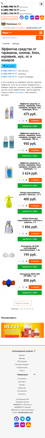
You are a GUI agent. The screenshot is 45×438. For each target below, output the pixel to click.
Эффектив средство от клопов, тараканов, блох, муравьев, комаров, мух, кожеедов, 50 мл (30, 106)
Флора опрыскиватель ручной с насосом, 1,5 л (30, 193)
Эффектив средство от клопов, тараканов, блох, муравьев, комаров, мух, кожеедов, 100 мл (30, 136)
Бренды (22, 358)
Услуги (22, 371)
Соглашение (22, 391)
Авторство (22, 388)
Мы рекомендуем (22, 364)
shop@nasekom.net (34, 27)
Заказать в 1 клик (29, 126)
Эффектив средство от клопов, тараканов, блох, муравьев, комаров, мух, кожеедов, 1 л (30, 166)
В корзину (35, 121)
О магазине (22, 379)
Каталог (22, 355)
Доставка (21, 382)
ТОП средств (22, 361)
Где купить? (8, 66)
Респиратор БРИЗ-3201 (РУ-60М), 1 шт (30, 275)
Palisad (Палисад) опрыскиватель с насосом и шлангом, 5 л (30, 220)
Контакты (22, 394)
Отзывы (22, 385)
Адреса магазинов (9, 18)
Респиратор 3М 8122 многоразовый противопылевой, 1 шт (30, 248)
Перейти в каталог (22, 303)
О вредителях (22, 367)
